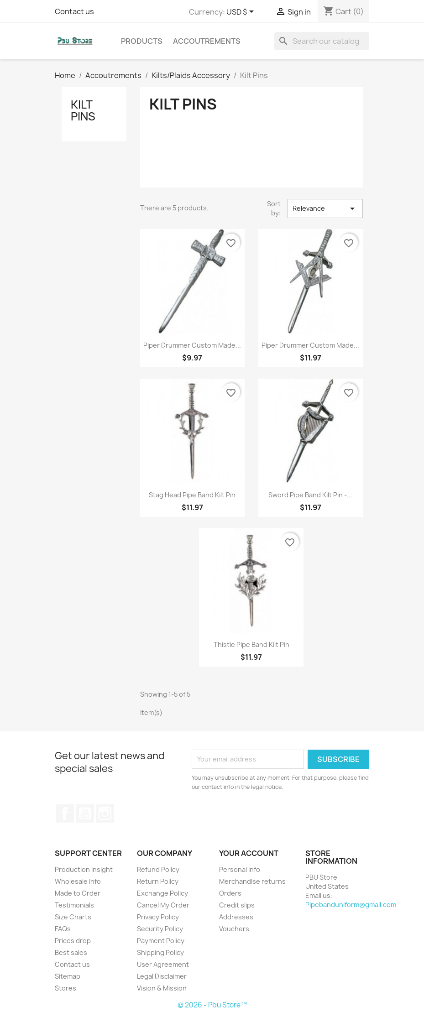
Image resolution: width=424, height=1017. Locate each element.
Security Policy (160, 928)
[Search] (321, 41)
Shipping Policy (160, 952)
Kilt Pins (83, 110)
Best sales (71, 952)
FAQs (63, 928)
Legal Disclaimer (162, 976)
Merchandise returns (252, 881)
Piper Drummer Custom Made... (192, 345)
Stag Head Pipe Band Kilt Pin (192, 494)
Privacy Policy (158, 917)
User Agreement (163, 964)
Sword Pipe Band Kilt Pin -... (310, 494)
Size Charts (73, 917)
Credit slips (237, 905)
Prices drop (73, 940)
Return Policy (157, 881)
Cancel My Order (163, 905)
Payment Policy (160, 940)
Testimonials (74, 905)
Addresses (236, 917)
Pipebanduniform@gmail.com (350, 904)
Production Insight (84, 869)
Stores (65, 988)
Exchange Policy (162, 893)
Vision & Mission (162, 988)
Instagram (105, 813)
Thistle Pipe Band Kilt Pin (251, 644)
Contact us (74, 11)
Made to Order (77, 893)
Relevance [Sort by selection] (325, 208)
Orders (230, 893)
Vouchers (234, 928)
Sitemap (67, 976)
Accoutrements (207, 41)
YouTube (85, 813)
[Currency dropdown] (241, 12)
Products (141, 41)
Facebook (65, 813)
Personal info (239, 869)
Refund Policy (158, 869)
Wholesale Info (78, 881)
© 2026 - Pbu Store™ (212, 1005)
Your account (248, 853)
